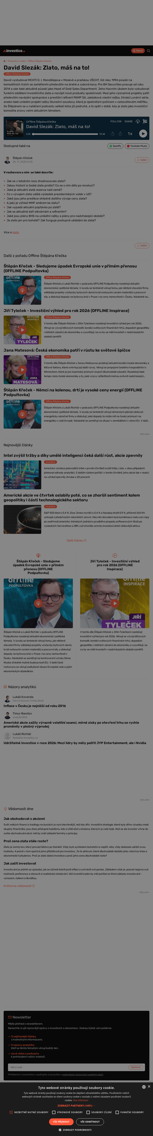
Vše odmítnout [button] (90, 1121)
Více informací (80, 1100)
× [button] (149, 1086)
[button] (76, 1105)
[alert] (76, 568)
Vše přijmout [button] (61, 1121)
